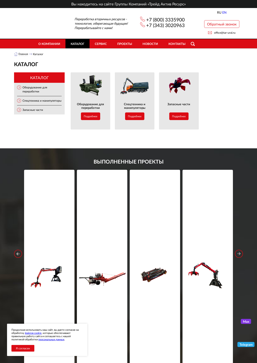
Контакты (177, 44)
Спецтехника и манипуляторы (41, 100)
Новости (150, 44)
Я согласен (23, 348)
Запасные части (32, 110)
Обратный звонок (222, 24)
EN (224, 12)
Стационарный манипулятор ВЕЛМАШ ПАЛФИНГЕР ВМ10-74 (208, 231)
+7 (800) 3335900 (165, 19)
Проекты (124, 44)
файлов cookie (33, 333)
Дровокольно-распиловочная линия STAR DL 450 (102, 231)
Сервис (101, 44)
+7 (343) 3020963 (165, 25)
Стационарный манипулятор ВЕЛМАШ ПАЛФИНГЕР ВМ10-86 (49, 231)
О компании (49, 44)
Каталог (77, 44)
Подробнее (90, 116)
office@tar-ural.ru (225, 32)
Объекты (87, 343)
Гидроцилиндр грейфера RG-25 (155, 228)
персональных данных (51, 339)
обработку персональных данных (91, 304)
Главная (23, 54)
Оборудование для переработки (90, 106)
